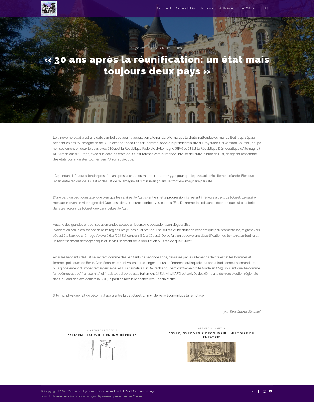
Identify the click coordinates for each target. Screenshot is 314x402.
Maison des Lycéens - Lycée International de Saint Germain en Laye (112, 391)
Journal (177, 48)
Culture (165, 48)
